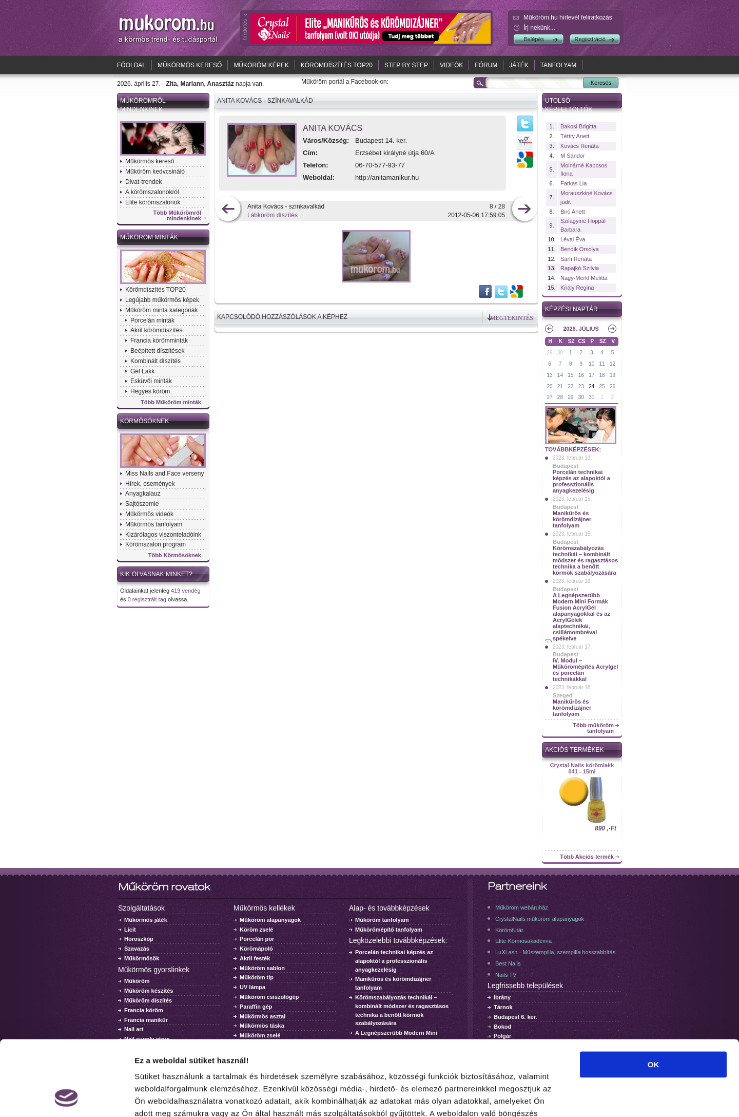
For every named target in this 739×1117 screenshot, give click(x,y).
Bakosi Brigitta (578, 126)
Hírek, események (150, 483)
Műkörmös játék (145, 920)
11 (602, 364)
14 (560, 375)
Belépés (533, 39)
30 (560, 352)
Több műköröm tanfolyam (593, 728)
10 (591, 364)
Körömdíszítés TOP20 (337, 65)
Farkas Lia (573, 183)
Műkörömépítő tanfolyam (388, 929)
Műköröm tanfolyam (382, 920)
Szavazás (136, 948)
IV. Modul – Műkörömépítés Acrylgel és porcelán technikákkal (585, 669)
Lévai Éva (572, 239)
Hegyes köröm (150, 391)
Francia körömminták (159, 340)
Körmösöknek (144, 421)
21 (560, 386)
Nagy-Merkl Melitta (584, 278)
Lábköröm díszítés (272, 215)
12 (612, 364)
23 (581, 386)
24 (591, 386)
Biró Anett (572, 212)
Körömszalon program (155, 544)
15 (570, 375)
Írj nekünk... (539, 27)
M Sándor (572, 156)
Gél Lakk (142, 371)
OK (653, 994)
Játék (518, 65)
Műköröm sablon (262, 968)
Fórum (486, 65)
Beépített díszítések (157, 350)
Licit (130, 929)
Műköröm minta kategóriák (161, 310)
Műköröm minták (149, 237)
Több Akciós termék (587, 857)
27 (549, 397)
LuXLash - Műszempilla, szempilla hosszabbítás (555, 952)
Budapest (565, 466)
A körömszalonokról (152, 192)
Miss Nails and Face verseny (164, 473)
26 (612, 386)
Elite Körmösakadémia (523, 941)
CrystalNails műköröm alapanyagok (539, 919)
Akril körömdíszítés (156, 330)
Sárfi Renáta (576, 259)
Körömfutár (509, 930)
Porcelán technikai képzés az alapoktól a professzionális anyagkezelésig (581, 481)
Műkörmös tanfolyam (153, 524)
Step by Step (406, 65)
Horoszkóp (138, 939)
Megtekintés (511, 317)
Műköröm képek (261, 65)
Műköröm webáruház (521, 907)
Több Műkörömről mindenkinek (177, 215)
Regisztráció (590, 39)
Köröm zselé (256, 929)
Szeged (563, 695)
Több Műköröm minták (171, 402)
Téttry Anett (574, 136)
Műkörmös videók (149, 514)
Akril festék (255, 958)
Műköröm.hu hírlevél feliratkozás (567, 17)
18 (602, 375)
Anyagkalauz (143, 493)
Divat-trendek (143, 181)
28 (560, 397)
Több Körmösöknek (174, 555)
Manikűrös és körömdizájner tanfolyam (572, 519)
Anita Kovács (332, 128)
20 (549, 386)
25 (602, 386)
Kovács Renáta (579, 146)
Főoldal (131, 65)
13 (549, 375)
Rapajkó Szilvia (579, 268)
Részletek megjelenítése (583, 1096)
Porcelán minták (152, 320)
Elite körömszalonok (152, 202)
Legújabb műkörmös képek (162, 300)
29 (549, 352)
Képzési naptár (571, 309)
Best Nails (508, 963)
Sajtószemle (142, 503)
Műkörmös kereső (190, 65)
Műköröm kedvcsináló (155, 171)
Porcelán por (257, 939)
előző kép (228, 210)
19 (612, 375)
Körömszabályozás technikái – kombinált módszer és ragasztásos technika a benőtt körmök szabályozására (585, 560)
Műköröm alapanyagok (270, 920)
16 (581, 375)
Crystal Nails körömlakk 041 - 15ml (582, 768)
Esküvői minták (151, 381)
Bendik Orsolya (579, 249)
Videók (451, 65)
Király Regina (577, 288)
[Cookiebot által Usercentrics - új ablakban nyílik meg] (66, 1097)
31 (591, 397)
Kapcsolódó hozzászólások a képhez (282, 316)
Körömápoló (256, 948)
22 (570, 386)
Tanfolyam (558, 65)
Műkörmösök (141, 958)
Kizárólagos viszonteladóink (163, 534)
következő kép (524, 210)
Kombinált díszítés (155, 361)
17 (591, 375)
